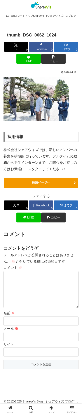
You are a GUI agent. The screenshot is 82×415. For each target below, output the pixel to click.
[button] (53, 59)
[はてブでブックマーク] (66, 47)
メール (10, 336)
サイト (8, 351)
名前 (9, 320)
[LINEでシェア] (28, 59)
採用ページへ (41, 182)
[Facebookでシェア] (41, 47)
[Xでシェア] (16, 47)
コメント (12, 267)
